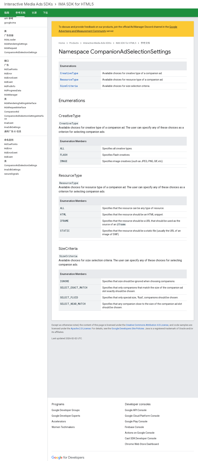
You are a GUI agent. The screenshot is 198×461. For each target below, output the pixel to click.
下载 (45, 12)
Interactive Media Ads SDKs (28, 4)
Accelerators (59, 421)
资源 (34, 12)
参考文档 (145, 43)
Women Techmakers (63, 427)
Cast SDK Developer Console (140, 438)
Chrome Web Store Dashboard (142, 444)
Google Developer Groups (66, 410)
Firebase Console (134, 427)
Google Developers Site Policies (128, 328)
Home (62, 43)
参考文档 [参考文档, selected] (20, 12)
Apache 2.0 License (81, 328)
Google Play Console (136, 421)
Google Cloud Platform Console (142, 415)
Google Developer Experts (66, 415)
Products (74, 43)
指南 (6, 12)
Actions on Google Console (139, 432)
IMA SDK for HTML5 (76, 4)
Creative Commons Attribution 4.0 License (147, 325)
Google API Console (136, 410)
